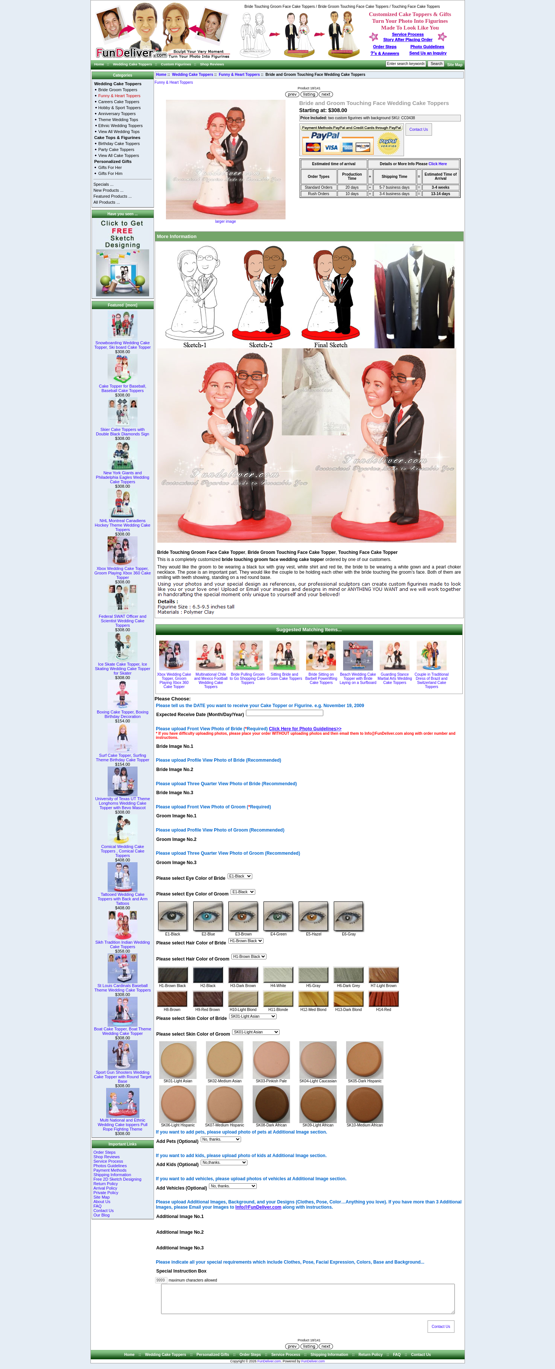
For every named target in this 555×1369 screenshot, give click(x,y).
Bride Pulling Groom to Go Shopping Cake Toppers (248, 678)
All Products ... (106, 202)
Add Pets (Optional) (177, 1141)
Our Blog (101, 1215)
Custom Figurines (176, 64)
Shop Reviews (212, 64)
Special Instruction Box (181, 1271)
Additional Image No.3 (180, 1248)
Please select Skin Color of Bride (191, 1018)
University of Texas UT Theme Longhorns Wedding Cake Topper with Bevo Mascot (122, 801)
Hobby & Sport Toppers (119, 107)
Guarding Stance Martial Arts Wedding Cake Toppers (394, 678)
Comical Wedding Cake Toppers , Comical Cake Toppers (123, 849)
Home (99, 64)
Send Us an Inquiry (428, 53)
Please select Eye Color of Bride (190, 878)
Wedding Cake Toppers (132, 64)
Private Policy (105, 1192)
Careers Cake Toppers (118, 101)
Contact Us (103, 1210)
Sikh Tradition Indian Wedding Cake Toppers (122, 942)
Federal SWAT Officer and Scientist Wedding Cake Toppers (122, 619)
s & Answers (384, 53)
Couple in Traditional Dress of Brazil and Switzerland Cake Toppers (431, 680)
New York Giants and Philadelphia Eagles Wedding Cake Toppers (122, 475)
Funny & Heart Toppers (239, 75)
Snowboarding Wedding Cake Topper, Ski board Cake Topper (123, 343)
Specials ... (103, 184)
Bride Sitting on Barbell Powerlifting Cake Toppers (321, 678)
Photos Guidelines (110, 1165)
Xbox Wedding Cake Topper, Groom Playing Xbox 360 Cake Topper (122, 571)
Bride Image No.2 (174, 769)
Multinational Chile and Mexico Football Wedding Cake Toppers (211, 680)
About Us (101, 1201)
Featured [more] (123, 305)
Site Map (454, 65)
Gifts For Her (110, 167)
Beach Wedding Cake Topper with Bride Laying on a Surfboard (358, 678)
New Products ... (108, 190)
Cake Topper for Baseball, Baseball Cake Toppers (122, 386)
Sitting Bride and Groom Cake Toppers (284, 676)
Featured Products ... (112, 196)
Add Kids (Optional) (177, 1165)
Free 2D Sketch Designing (117, 1179)
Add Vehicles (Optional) (181, 1188)
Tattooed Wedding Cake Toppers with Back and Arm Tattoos (122, 897)
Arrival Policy (105, 1188)
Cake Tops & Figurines (117, 137)
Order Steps (385, 46)
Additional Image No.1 (180, 1216)
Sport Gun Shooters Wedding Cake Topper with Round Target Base (122, 1074)
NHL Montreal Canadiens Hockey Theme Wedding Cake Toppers (123, 523)
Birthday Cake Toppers (119, 143)
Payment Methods (110, 1170)
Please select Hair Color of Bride (191, 943)
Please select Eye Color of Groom (192, 894)
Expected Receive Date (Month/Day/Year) (200, 715)
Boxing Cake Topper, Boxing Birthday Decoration (122, 712)
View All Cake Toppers (118, 155)
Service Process (108, 1161)
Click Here (438, 164)
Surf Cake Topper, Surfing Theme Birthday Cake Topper (122, 755)
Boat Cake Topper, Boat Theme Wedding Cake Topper (122, 1029)
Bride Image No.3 (174, 793)
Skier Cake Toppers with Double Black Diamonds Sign (122, 429)
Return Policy (105, 1183)
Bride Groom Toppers (117, 89)
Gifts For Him (110, 173)
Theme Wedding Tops (118, 119)
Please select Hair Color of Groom (192, 959)
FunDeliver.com (269, 1367)
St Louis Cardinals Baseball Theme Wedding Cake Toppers (122, 986)
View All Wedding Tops (119, 131)
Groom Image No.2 (176, 839)
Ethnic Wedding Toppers (120, 125)
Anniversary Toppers (117, 113)
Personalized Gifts (113, 161)
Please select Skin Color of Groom (193, 1034)
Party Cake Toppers (116, 149)
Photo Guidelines (427, 46)
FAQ (97, 1206)
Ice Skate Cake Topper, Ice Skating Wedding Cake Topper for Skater (122, 666)
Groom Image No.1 (176, 816)
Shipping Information (112, 1174)
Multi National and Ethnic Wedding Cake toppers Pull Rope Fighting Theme (122, 1122)
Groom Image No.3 (176, 862)
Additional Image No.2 (180, 1232)
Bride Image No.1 (174, 746)
